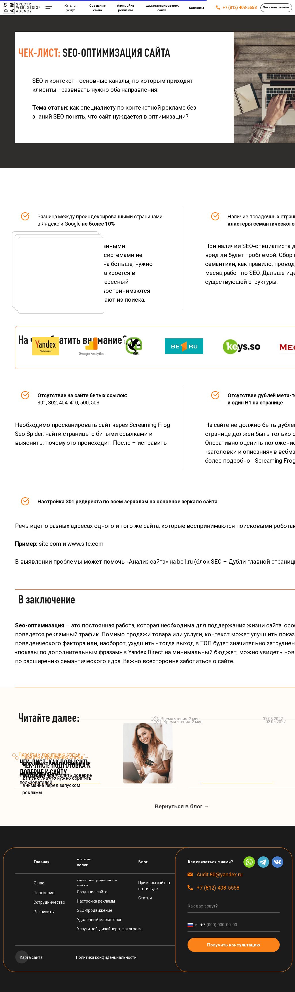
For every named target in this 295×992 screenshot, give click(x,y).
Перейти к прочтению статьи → (55, 757)
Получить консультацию (233, 945)
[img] (21, 8)
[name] (234, 906)
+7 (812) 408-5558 (240, 7)
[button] (276, 7)
